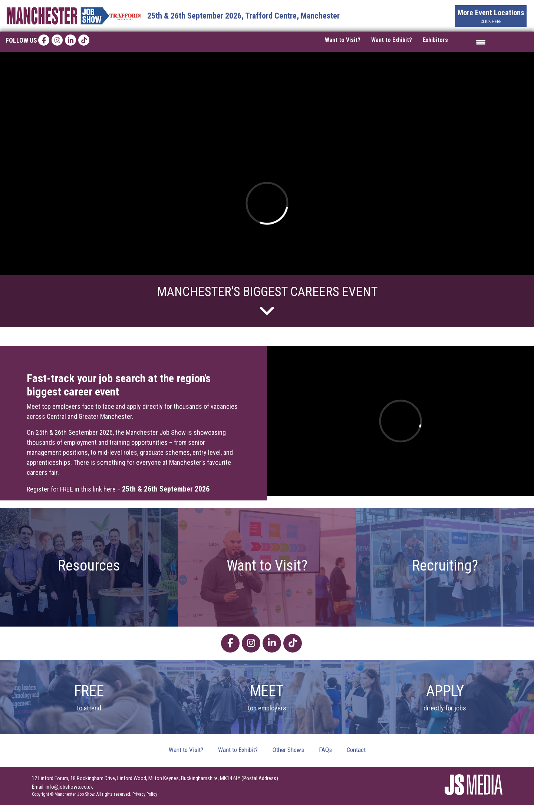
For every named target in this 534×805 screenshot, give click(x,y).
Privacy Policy (144, 794)
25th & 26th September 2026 (166, 488)
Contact (356, 749)
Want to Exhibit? (391, 39)
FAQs (325, 749)
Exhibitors (435, 39)
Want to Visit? (342, 39)
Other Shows (288, 749)
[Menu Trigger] (481, 42)
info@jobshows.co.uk (69, 786)
